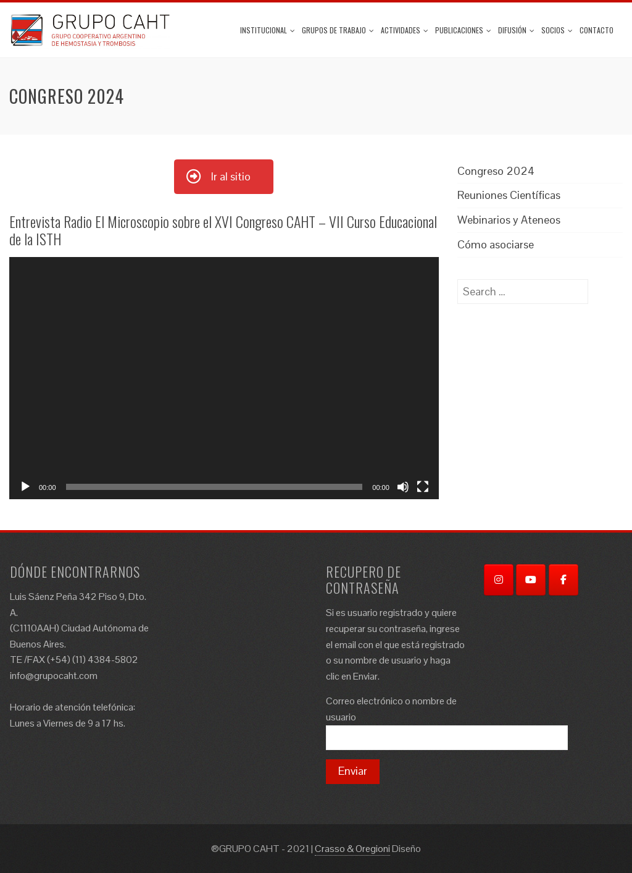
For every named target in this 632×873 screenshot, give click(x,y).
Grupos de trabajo (338, 30)
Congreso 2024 (495, 171)
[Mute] (403, 487)
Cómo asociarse (495, 244)
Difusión (516, 30)
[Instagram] (499, 580)
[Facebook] (563, 580)
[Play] (25, 487)
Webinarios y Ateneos (508, 220)
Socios (557, 30)
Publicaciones (463, 30)
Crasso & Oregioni (352, 848)
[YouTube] (531, 580)
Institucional (267, 30)
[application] (224, 378)
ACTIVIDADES (404, 30)
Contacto (596, 30)
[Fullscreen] (423, 487)
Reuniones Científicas (508, 195)
